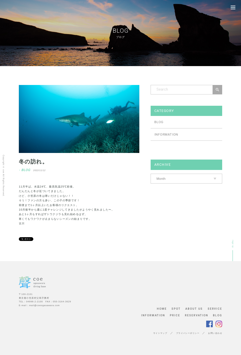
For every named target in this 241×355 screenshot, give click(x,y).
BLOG (159, 122)
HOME (162, 309)
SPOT (176, 309)
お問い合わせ (215, 333)
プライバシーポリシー (187, 333)
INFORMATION (166, 134)
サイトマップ (160, 333)
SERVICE (215, 309)
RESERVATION (196, 315)
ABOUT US (194, 309)
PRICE (175, 315)
